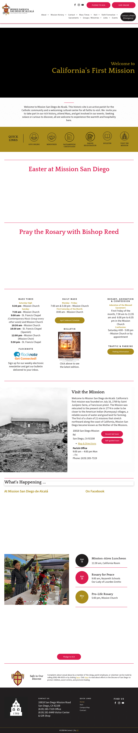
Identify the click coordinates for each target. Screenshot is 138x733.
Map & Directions (87, 443)
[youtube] (82, 5)
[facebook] (75, 5)
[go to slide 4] (33, 601)
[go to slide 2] (28, 601)
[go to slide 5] (36, 601)
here (78, 677)
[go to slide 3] (30, 601)
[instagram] (78, 5)
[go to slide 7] (42, 601)
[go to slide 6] (39, 601)
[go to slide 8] (45, 601)
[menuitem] (45, 15)
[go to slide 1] (25, 601)
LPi (77, 730)
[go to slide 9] (48, 601)
